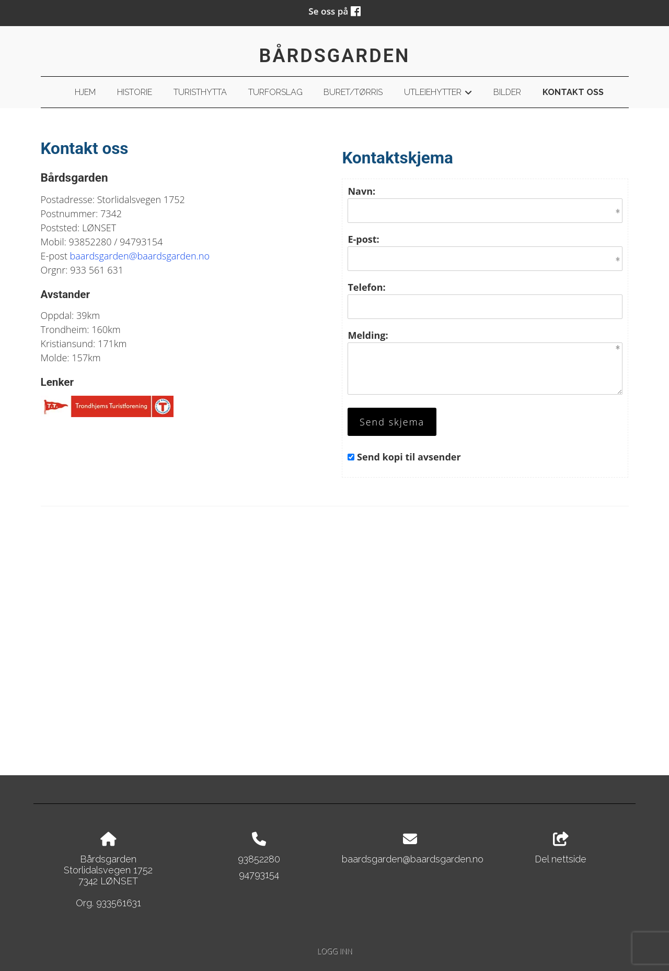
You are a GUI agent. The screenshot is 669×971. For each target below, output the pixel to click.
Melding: (368, 335)
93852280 (259, 859)
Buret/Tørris (353, 92)
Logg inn (334, 951)
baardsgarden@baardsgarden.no (140, 256)
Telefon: (366, 287)
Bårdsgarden (334, 56)
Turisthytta (200, 92)
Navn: (361, 191)
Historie (134, 92)
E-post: (363, 239)
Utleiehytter (438, 94)
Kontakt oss (573, 92)
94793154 (259, 874)
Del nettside (560, 848)
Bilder (507, 92)
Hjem (85, 92)
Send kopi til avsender (409, 457)
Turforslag (275, 92)
